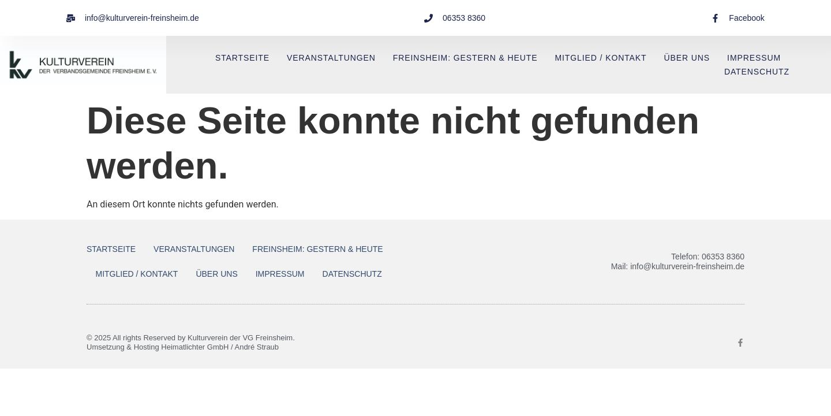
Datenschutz (756, 71)
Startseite (242, 57)
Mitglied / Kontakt (600, 57)
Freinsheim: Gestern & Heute (465, 57)
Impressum (754, 57)
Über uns (687, 57)
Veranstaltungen (331, 57)
